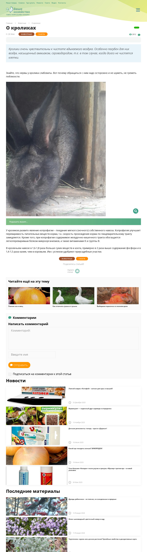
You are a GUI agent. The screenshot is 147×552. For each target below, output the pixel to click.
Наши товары (11, 3)
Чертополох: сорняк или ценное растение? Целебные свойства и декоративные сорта (103, 539)
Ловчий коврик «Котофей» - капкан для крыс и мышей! (91, 389)
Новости (40, 3)
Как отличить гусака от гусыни (65, 306)
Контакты (62, 3)
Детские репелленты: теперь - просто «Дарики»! (88, 428)
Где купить (30, 3)
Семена (22, 3)
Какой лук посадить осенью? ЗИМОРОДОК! (85, 448)
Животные (26, 34)
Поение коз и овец (15, 306)
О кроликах (36, 23)
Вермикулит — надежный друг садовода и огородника (90, 409)
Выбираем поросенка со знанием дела (112, 306)
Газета (47, 3)
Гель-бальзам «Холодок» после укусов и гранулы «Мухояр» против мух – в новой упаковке (100, 469)
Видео (54, 3)
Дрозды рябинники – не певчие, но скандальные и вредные (92, 499)
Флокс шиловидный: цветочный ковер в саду (86, 519)
